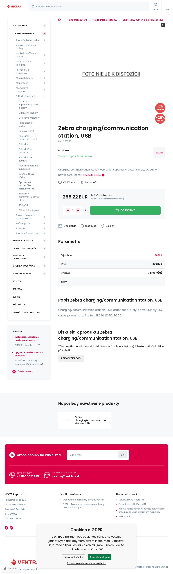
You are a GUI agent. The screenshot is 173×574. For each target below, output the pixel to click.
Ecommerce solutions (142, 566)
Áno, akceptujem (100, 557)
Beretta (17, 289)
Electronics (20, 25)
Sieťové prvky (23, 223)
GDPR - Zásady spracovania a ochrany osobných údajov (83, 506)
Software (20, 228)
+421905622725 (28, 476)
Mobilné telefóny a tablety (26, 47)
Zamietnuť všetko (73, 557)
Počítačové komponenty (23, 89)
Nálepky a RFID (26, 131)
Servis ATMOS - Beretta (131, 499)
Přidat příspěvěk (71, 358)
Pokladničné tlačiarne (25, 151)
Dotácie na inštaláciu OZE (132, 504)
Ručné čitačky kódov (26, 175)
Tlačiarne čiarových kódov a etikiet (29, 197)
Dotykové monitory (29, 117)
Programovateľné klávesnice (28, 167)
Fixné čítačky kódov (26, 124)
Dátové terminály (28, 112)
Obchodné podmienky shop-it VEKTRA (83, 499)
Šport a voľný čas (24, 265)
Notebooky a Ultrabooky (22, 71)
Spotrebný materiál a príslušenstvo (143, 19)
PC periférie (22, 83)
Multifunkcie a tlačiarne (23, 63)
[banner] (14, 6)
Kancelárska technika (27, 40)
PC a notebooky (24, 78)
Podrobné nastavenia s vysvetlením (86, 563)
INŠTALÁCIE (19, 304)
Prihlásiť (122, 454)
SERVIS (16, 296)
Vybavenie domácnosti (20, 257)
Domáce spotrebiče (24, 248)
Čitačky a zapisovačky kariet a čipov (29, 104)
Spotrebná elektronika (27, 233)
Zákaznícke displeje (29, 210)
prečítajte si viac (92, 175)
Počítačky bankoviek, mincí (28, 137)
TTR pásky (24, 205)
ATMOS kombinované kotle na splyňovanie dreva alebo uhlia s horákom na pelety (142, 510)
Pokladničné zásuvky (25, 159)
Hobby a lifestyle (23, 240)
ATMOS (17, 281)
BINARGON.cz (161, 566)
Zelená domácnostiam (26, 312)
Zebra (159, 152)
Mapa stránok (30, 569)
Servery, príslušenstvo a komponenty (27, 217)
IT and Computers (77, 19)
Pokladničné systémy (105, 19)
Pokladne (24, 144)
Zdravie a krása (22, 273)
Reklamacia (125, 516)
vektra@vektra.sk (66, 476)
